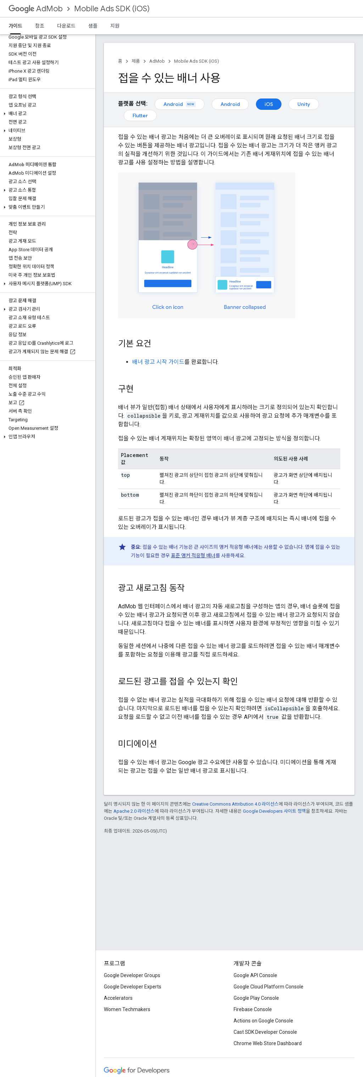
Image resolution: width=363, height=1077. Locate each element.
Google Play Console (256, 998)
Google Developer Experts (132, 986)
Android (179, 104)
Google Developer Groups (132, 975)
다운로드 (66, 26)
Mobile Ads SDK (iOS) (112, 8)
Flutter (140, 115)
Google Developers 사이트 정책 (274, 811)
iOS (268, 104)
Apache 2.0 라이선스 (134, 811)
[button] (46, 113)
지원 (114, 26)
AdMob (36, 8)
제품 (136, 61)
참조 (39, 26)
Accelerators (118, 998)
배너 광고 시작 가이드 (158, 362)
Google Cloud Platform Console (268, 986)
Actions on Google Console (263, 1021)
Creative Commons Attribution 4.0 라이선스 (235, 804)
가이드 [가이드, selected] (15, 26)
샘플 (92, 26)
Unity (303, 104)
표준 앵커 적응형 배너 (193, 555)
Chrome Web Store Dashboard (268, 1043)
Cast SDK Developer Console (265, 1032)
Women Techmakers (127, 1009)
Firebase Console (253, 1009)
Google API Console (255, 975)
